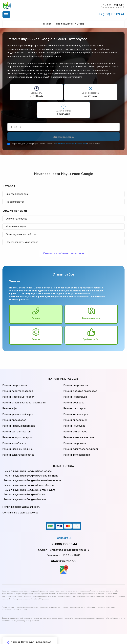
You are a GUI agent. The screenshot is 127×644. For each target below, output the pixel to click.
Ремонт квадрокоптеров (16, 426)
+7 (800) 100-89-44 (112, 13)
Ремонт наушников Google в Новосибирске (28, 470)
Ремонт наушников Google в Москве (24, 484)
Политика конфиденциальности (20, 491)
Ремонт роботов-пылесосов (80, 389)
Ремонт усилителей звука (17, 408)
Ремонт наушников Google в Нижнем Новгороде (31, 465)
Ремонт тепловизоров (76, 440)
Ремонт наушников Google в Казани (24, 479)
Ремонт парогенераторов (17, 389)
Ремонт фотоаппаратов (16, 422)
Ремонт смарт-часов (75, 385)
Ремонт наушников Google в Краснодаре (27, 456)
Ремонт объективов (75, 422)
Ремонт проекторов (13, 413)
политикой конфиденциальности (71, 144)
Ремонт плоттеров (74, 403)
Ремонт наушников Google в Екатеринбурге (29, 475)
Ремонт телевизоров (76, 408)
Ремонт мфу (9, 403)
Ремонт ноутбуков (74, 417)
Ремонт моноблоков (13, 431)
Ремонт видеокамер (75, 413)
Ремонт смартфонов (14, 385)
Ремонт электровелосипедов (80, 436)
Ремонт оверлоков (74, 431)
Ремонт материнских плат (78, 426)
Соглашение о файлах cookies (19, 496)
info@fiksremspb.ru (64, 544)
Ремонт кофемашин (75, 394)
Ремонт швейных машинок (17, 436)
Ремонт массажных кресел (17, 394)
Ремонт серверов (74, 399)
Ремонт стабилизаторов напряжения (23, 399)
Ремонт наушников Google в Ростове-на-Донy (30, 461)
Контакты (64, 521)
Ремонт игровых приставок (17, 417)
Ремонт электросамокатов (17, 440)
